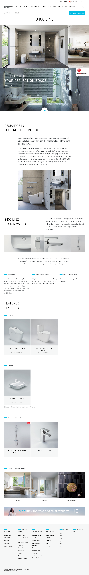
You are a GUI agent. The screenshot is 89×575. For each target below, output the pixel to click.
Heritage (20, 545)
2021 (61, 541)
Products (14, 7)
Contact (72, 7)
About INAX (24, 7)
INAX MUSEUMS (23, 558)
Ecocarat (34, 553)
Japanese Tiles (36, 550)
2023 (61, 536)
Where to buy (63, 1)
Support (57, 7)
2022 (61, 538)
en (81, 1)
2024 (61, 533)
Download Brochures (77, 13)
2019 (61, 546)
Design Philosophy (23, 548)
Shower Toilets (36, 540)
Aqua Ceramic (36, 538)
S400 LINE (7, 540)
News (64, 7)
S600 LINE (7, 538)
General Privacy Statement (10, 570)
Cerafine (34, 548)
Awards (20, 556)
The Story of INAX (23, 542)
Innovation (21, 550)
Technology (36, 7)
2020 (61, 544)
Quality (20, 553)
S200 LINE (7, 543)
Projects (47, 7)
